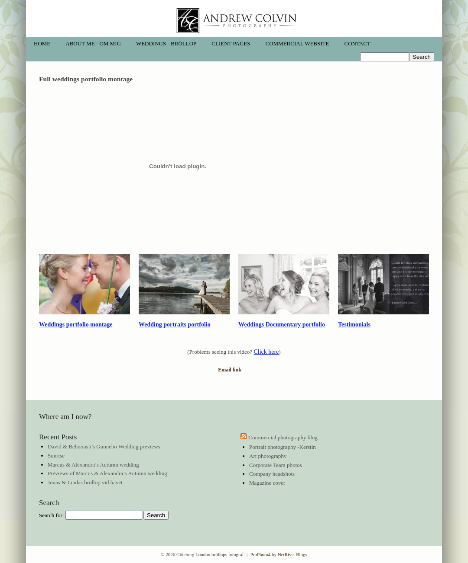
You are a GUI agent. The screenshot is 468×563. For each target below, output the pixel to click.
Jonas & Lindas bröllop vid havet (85, 482)
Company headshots (272, 473)
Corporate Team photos (275, 465)
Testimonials (354, 324)
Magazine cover (267, 483)
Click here (266, 352)
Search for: (51, 515)
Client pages (230, 43)
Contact (357, 43)
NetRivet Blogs (292, 554)
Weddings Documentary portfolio (281, 324)
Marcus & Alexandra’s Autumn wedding (93, 464)
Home (42, 43)
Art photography (267, 456)
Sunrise (56, 455)
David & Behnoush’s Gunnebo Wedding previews (104, 446)
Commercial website (297, 43)
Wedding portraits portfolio (175, 324)
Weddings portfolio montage (76, 324)
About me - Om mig (93, 43)
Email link (229, 370)
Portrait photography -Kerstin (282, 447)
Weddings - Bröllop (166, 43)
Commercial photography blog (283, 437)
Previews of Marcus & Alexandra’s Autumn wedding (107, 473)
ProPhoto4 (260, 554)
